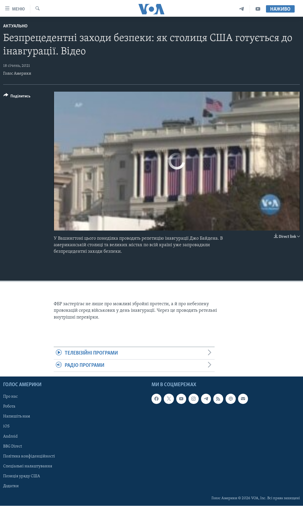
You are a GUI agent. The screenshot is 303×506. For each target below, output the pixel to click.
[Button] (17, 97)
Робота (9, 407)
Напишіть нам (16, 417)
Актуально (15, 26)
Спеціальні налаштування (27, 466)
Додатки (11, 486)
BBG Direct (12, 446)
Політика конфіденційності (29, 456)
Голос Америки (17, 74)
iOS (6, 427)
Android (10, 436)
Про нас (10, 397)
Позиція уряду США (21, 476)
